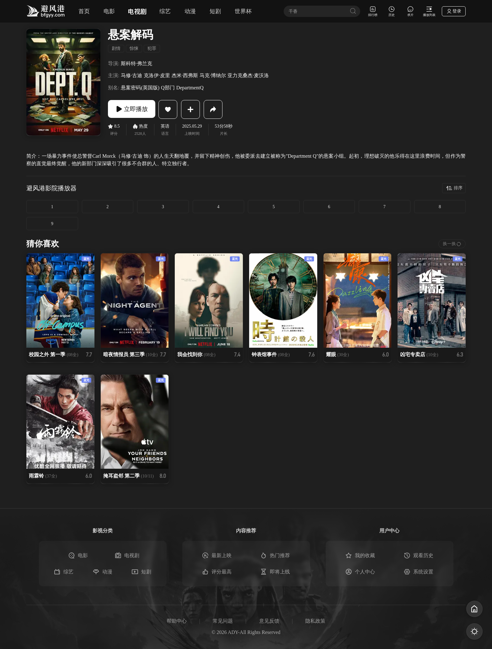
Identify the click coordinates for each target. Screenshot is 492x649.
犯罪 (151, 48)
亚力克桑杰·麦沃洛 (248, 75)
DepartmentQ (190, 87)
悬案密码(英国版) (140, 87)
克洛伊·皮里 (157, 75)
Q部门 (168, 87)
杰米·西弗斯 (185, 75)
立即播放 (133, 109)
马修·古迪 (131, 75)
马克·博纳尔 (213, 75)
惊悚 (134, 48)
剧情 (116, 48)
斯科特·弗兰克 (136, 63)
